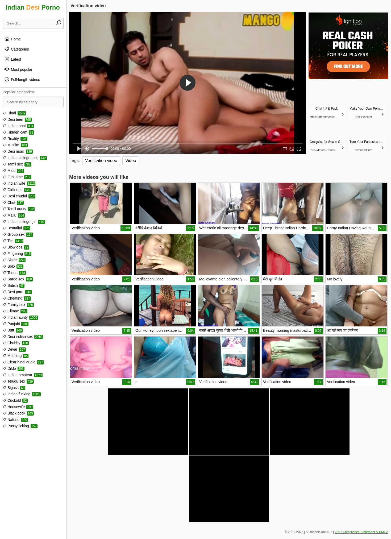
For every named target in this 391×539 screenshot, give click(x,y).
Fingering (17, 253)
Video (130, 160)
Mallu (14, 215)
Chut (13, 202)
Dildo (13, 368)
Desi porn (17, 292)
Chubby (16, 343)
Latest (12, 59)
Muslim (15, 145)
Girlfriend (17, 190)
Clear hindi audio (23, 362)
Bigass (14, 387)
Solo (13, 266)
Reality (15, 138)
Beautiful (16, 228)
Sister (14, 260)
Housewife (18, 407)
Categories (16, 49)
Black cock (18, 413)
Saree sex (18, 279)
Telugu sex (18, 381)
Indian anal (18, 126)
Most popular (18, 69)
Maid (13, 170)
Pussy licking (20, 426)
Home (12, 39)
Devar (14, 349)
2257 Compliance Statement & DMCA (361, 532)
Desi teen (17, 119)
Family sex (18, 304)
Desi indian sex (23, 336)
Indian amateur (23, 375)
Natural (15, 419)
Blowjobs (16, 247)
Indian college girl (24, 221)
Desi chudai (19, 196)
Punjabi (15, 324)
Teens (14, 273)
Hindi (14, 113)
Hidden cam (18, 132)
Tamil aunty (19, 209)
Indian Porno (33, 7)
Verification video (101, 160)
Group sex (18, 234)
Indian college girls (25, 158)
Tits (13, 241)
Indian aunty (20, 317)
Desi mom (18, 151)
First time (17, 177)
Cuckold (15, 400)
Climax (15, 311)
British (13, 285)
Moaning (15, 356)
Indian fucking (22, 394)
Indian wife (19, 183)
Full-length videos (22, 79)
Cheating (17, 298)
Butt (13, 330)
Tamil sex (17, 164)
